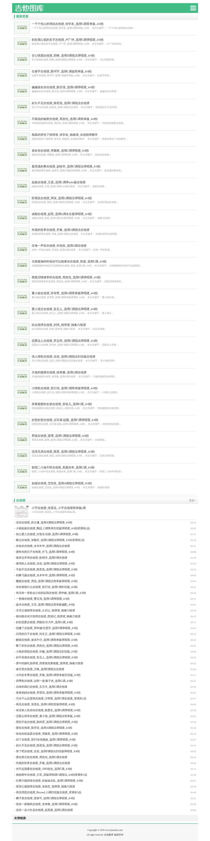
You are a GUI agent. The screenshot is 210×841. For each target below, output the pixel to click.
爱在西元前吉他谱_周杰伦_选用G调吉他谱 (41, 757)
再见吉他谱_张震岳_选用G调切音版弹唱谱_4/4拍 (45, 704)
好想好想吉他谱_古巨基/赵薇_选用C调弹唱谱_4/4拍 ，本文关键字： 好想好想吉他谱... (105, 422)
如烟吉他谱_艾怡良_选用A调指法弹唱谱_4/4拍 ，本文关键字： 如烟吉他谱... (105, 485)
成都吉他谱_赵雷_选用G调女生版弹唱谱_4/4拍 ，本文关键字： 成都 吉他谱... (105, 216)
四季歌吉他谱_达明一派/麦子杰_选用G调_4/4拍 (44, 680)
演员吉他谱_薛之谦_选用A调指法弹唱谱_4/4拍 (44, 522)
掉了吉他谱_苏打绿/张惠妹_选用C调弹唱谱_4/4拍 (46, 739)
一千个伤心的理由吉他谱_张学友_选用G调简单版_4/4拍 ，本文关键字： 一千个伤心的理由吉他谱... (105, 26)
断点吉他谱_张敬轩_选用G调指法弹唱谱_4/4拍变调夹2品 (50, 540)
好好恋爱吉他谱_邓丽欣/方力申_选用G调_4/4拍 (44, 622)
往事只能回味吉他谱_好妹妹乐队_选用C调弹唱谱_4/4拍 (49, 780)
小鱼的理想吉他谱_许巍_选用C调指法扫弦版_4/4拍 (47, 651)
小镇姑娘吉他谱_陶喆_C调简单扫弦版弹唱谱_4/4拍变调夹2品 (53, 528)
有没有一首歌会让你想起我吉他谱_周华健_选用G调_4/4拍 (51, 592)
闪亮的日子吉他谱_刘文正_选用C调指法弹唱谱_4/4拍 (48, 634)
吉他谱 (20, 500)
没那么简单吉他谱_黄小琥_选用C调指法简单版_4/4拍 (48, 716)
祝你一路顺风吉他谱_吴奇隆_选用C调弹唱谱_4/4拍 (47, 804)
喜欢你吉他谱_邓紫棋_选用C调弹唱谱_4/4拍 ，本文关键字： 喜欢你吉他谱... (105, 152)
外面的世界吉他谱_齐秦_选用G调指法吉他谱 (43, 763)
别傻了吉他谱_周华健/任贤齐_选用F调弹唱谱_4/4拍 (47, 628)
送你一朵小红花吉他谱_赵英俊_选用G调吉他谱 (44, 810)
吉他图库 (41, 9)
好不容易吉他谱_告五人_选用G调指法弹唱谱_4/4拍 (47, 657)
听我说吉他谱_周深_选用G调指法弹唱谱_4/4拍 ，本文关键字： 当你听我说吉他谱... (105, 200)
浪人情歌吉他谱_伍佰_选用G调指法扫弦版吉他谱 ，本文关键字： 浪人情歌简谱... (105, 358)
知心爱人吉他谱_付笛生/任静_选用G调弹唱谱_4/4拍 (47, 534)
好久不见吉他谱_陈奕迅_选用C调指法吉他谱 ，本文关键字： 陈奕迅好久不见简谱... (105, 105)
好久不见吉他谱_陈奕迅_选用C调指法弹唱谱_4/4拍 (47, 745)
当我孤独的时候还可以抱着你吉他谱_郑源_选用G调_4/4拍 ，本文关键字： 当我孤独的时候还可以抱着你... (105, 263)
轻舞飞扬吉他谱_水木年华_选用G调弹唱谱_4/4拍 (45, 575)
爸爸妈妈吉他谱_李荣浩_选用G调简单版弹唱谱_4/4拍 (48, 692)
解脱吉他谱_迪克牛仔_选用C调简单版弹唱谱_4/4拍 (47, 639)
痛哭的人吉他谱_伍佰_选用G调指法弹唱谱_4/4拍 (45, 563)
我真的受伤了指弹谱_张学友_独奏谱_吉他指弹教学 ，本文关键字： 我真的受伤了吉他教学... (105, 137)
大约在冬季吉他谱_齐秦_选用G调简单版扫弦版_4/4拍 (48, 675)
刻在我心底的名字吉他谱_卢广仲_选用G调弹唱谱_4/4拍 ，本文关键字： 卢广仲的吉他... (105, 42)
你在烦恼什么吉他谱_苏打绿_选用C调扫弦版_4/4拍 (47, 587)
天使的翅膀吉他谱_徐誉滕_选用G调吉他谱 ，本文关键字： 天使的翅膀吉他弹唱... (105, 374)
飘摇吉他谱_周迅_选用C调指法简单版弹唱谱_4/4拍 (47, 581)
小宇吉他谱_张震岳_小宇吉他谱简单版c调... (105, 510)
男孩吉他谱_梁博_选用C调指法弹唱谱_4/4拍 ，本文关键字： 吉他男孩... (105, 438)
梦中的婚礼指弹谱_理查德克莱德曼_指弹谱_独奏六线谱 (49, 663)
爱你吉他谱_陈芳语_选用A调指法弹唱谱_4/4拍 (44, 727)
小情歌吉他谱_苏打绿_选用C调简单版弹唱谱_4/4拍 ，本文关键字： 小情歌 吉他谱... (105, 390)
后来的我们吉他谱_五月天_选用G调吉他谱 (41, 686)
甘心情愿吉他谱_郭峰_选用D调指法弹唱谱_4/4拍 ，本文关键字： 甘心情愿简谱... (105, 57)
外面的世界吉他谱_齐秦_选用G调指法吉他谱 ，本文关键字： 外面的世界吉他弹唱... (105, 232)
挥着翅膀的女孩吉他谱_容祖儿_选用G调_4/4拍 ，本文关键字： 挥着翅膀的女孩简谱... (105, 406)
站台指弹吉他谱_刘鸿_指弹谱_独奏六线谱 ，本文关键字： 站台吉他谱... (105, 327)
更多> (192, 500)
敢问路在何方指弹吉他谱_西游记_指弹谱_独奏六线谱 (48, 616)
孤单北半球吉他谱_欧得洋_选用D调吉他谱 (41, 557)
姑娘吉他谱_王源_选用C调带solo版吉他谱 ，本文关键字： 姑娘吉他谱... (105, 184)
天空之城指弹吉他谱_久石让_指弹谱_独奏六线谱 (45, 610)
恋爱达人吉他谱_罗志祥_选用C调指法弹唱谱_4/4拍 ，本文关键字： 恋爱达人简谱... (105, 343)
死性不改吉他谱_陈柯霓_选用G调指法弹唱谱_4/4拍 (47, 722)
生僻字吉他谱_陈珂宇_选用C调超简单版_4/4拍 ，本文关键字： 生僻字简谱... (105, 73)
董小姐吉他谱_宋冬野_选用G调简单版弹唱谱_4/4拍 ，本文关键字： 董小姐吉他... (105, 295)
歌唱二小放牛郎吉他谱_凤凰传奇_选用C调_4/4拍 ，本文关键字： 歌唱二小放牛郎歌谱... (105, 469)
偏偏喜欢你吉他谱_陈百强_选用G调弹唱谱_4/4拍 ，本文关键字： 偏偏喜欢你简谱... (105, 89)
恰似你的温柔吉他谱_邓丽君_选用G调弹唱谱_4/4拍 (47, 733)
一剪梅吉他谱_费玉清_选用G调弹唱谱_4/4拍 (42, 598)
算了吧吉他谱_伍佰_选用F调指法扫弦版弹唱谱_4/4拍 (48, 751)
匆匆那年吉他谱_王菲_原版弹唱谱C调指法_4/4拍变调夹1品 (51, 774)
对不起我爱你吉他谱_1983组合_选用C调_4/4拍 (44, 768)
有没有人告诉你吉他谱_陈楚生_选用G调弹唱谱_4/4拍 (48, 710)
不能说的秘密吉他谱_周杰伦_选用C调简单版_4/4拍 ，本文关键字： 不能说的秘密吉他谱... (105, 121)
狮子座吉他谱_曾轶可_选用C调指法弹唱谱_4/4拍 (45, 798)
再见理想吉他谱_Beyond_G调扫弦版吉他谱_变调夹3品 (48, 792)
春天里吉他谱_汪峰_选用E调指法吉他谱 (40, 669)
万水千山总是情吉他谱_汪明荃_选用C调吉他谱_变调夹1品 (51, 698)
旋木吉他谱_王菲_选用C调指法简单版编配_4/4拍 (45, 604)
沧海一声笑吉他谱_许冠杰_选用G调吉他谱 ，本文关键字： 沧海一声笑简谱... (105, 247)
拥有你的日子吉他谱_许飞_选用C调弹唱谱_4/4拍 (45, 551)
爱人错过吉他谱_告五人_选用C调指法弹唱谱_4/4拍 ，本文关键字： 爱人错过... (105, 311)
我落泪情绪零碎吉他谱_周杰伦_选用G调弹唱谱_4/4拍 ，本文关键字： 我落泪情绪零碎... (105, 279)
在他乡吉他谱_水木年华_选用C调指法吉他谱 (43, 545)
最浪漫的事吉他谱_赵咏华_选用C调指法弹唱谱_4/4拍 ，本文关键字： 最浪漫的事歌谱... (105, 168)
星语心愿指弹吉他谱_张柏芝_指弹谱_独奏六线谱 (45, 786)
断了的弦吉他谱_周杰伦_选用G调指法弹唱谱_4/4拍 (47, 645)
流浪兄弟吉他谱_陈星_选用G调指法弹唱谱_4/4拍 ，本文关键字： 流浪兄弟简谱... (105, 453)
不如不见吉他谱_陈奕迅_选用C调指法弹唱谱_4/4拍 (47, 569)
